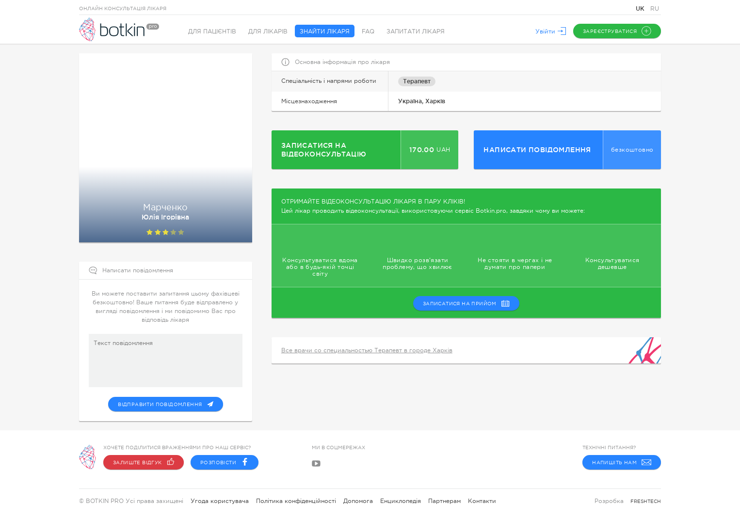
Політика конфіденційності (296, 501)
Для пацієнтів (212, 31)
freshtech (645, 501)
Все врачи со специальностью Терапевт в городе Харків (366, 350)
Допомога (358, 501)
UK (641, 8)
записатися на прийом (466, 303)
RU (654, 8)
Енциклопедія (400, 501)
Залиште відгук (143, 462)
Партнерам (444, 501)
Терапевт (417, 81)
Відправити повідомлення (165, 404)
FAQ (368, 31)
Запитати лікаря (415, 31)
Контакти (482, 501)
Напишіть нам (621, 462)
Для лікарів (268, 31)
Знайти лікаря (325, 31)
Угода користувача (220, 501)
